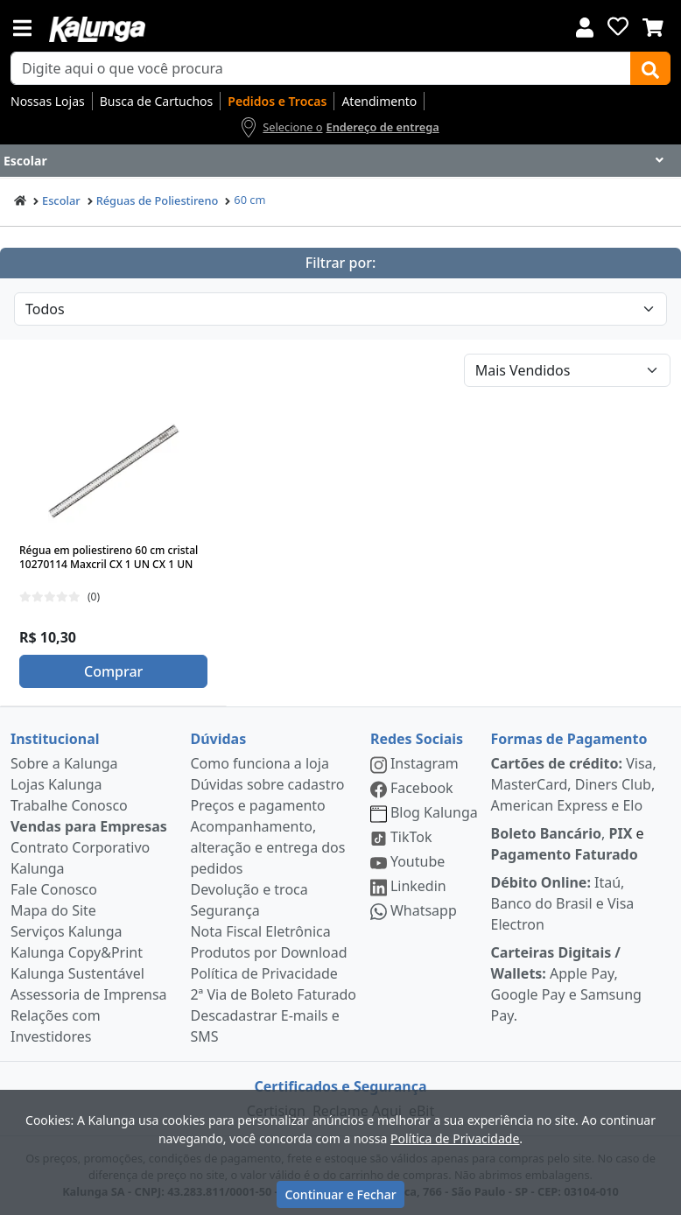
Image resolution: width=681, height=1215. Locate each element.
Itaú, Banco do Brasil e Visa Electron (563, 903)
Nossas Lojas (48, 101)
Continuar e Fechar (340, 1194)
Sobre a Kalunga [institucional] (64, 763)
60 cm (249, 199)
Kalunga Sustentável (77, 973)
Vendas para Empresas (89, 826)
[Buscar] (650, 68)
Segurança (224, 910)
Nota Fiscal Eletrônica (260, 931)
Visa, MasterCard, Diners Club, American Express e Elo (573, 784)
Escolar (61, 200)
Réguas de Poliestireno (157, 200)
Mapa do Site (53, 910)
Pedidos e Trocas (277, 101)
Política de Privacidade (263, 973)
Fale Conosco (54, 889)
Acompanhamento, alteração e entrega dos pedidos (267, 847)
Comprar (113, 671)
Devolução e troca (248, 889)
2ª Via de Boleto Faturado (273, 994)
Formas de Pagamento (569, 738)
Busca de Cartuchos (157, 101)
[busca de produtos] (321, 68)
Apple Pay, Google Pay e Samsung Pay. (566, 984)
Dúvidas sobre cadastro (267, 784)
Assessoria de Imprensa (89, 994)
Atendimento (379, 101)
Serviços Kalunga (66, 931)
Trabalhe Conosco (69, 805)
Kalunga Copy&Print (77, 952)
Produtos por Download (268, 952)
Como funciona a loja (259, 763)
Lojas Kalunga (56, 784)
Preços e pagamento (257, 805)
